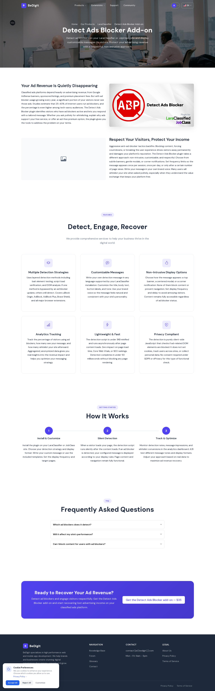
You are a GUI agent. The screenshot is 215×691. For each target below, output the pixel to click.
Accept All (12, 683)
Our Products (88, 24)
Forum (92, 656)
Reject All (27, 683)
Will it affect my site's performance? (107, 537)
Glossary (93, 661)
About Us (166, 650)
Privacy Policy (169, 656)
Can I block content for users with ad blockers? (107, 547)
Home (75, 24)
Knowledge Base (97, 650)
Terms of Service (170, 661)
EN (188, 5)
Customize (40, 683)
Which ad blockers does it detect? (107, 528)
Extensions (98, 5)
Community (129, 5)
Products (80, 5)
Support (114, 5)
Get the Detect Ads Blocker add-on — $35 (153, 603)
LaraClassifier (105, 24)
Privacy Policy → (20, 677)
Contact (93, 666)
